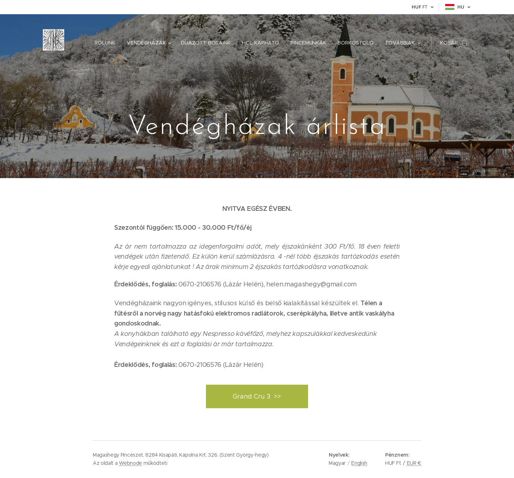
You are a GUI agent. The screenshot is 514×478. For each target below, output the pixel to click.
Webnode (130, 463)
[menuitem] (107, 43)
